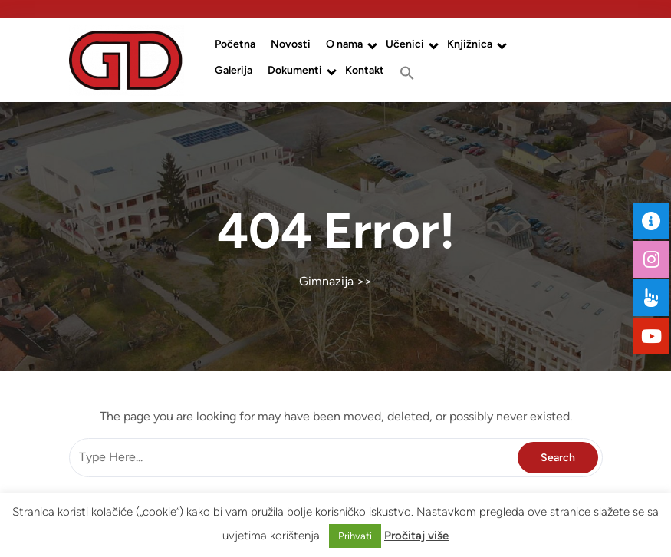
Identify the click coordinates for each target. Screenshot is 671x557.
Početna (235, 44)
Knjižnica (469, 44)
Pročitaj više (416, 535)
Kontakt (364, 70)
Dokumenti (295, 70)
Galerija (233, 70)
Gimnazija (326, 281)
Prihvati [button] (355, 536)
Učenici (405, 44)
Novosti (291, 44)
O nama (344, 44)
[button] (407, 73)
